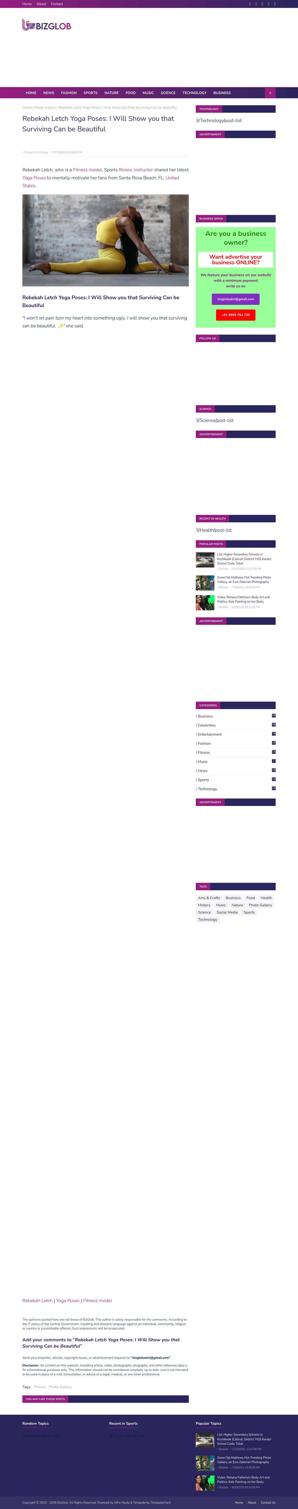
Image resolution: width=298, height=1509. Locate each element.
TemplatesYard (160, 1503)
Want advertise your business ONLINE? (235, 259)
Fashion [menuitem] (69, 93)
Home (27, 4)
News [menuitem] (48, 93)
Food (251, 898)
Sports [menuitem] (90, 93)
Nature (237, 905)
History (204, 905)
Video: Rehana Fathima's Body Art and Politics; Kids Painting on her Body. (243, 599)
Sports (237, 779)
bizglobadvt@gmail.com (235, 299)
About (41, 4)
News (237, 770)
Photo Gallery (45, 107)
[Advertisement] (191, 47)
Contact (57, 4)
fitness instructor (136, 170)
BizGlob (223, 569)
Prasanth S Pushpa (36, 152)
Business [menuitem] (222, 93)
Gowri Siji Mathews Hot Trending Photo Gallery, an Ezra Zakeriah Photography (244, 579)
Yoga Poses (34, 178)
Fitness (40, 1387)
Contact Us (268, 1503)
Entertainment (237, 734)
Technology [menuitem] (195, 93)
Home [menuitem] (31, 93)
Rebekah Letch (37, 1301)
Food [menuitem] (131, 93)
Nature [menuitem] (112, 93)
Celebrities (237, 725)
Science (204, 912)
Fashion (237, 743)
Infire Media (122, 1503)
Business (237, 716)
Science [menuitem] (168, 93)
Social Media (227, 912)
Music (237, 761)
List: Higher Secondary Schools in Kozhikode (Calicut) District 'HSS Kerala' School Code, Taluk (244, 559)
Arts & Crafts (209, 898)
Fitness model (87, 170)
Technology (237, 789)
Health (266, 898)
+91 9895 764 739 (236, 315)
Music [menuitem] (148, 93)
